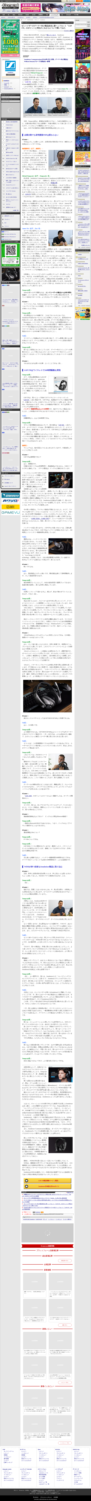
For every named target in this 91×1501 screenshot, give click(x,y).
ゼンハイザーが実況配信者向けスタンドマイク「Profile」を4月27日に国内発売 (45, 1198)
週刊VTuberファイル (10, 137)
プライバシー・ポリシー (46, 1497)
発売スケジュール (26, 1458)
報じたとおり (51, 35)
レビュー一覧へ (65, 1382)
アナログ (68, 14)
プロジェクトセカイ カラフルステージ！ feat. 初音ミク (83, 301)
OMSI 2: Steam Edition (83, 263)
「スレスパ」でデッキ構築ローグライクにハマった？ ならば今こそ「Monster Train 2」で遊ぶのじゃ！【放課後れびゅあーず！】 (34, 1319)
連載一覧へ (16, 210)
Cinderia (80, 254)
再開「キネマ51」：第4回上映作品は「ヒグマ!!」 (34, 1292)
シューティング (78, 1478)
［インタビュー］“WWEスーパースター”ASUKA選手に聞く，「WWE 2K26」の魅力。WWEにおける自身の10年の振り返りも (10, 428)
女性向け (40, 14)
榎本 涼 (67, 1219)
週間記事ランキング (9, 215)
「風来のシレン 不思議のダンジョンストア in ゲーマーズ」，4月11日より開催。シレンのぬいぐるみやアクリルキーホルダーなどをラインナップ (83, 187)
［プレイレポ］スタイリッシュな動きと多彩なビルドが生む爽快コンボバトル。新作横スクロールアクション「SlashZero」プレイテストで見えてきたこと (84, 218)
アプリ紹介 (42, 1478)
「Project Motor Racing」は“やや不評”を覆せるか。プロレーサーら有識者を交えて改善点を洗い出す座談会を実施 (60, 1435)
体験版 (5, 1455)
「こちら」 (53, 1491)
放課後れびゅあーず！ (11, 207)
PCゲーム (6, 231)
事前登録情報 (42, 1474)
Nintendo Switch (7, 239)
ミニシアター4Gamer (11, 191)
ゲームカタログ (78, 1484)
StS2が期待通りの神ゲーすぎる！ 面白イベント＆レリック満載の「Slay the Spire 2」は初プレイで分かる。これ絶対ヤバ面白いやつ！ (11, 385)
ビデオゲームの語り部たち (12, 188)
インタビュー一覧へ (65, 1443)
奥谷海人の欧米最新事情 (11, 121)
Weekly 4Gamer (9, 124)
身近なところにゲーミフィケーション (12, 200)
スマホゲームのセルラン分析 (12, 144)
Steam (79, 275)
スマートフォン (42, 1469)
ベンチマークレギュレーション (47, 17)
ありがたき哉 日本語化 (11, 197)
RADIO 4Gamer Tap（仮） (12, 158)
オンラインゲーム (9, 1451)
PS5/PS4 (20, 14)
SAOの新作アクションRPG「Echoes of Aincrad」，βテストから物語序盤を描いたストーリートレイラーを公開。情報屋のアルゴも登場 (83, 210)
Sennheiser (10, 72)
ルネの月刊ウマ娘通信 (11, 177)
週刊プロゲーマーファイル (12, 131)
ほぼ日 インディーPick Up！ (12, 155)
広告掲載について (8, 482)
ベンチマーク (60, 1480)
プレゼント (7, 219)
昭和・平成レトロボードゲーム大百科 (12, 181)
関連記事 (54, 183)
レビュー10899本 (6, 11)
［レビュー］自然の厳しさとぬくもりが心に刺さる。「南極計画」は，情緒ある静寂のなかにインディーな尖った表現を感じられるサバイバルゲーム (10, 405)
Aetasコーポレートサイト (10, 486)
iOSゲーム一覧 (43, 1482)
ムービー (28, 17)
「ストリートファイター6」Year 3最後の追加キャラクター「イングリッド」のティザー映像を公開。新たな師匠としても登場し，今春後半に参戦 (84, 195)
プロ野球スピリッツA (83, 258)
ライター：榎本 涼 (69, 30)
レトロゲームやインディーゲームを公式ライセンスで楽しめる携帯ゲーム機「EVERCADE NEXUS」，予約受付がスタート (83, 202)
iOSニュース (42, 1471)
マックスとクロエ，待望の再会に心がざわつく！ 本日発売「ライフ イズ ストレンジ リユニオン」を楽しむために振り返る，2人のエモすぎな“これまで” (10, 301)
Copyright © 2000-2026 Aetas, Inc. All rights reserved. (45, 1499)
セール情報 (42, 1476)
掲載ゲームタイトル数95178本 (10, 10)
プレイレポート (43, 1453)
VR (47, 14)
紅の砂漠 (80, 295)
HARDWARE (39, 1219)
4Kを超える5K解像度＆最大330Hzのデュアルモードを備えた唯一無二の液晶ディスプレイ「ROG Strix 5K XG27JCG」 (60, 1352)
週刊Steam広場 (9, 152)
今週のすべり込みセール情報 (12, 149)
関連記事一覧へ (70, 1192)
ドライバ (35, 17)
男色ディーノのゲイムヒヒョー (12, 140)
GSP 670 (28, 194)
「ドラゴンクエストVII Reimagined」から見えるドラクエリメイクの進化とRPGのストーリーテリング (10, 321)
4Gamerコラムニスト (11, 184)
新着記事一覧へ (65, 1260)
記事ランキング (8, 1462)
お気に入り (72, 1)
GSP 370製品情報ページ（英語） (48, 1180)
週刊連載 (6, 1458)
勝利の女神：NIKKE (82, 290)
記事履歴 (79, 1)
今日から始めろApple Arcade (12, 171)
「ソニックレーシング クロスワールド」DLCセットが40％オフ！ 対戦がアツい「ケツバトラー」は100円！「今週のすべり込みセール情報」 (60, 1294)
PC (8, 14)
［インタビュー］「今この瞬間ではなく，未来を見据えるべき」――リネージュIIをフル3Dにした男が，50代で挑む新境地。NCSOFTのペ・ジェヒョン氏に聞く (10, 448)
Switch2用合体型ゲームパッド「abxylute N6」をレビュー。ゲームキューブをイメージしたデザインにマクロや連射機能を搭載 (60, 1376)
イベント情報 (77, 1473)
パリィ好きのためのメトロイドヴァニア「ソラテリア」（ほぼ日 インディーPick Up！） (60, 1318)
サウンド (45, 1219)
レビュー (3, 17)
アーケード (76, 1469)
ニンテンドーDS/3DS (26, 1469)
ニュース (6, 83)
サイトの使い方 (19, 1)
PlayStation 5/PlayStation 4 (10, 236)
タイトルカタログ (26, 1460)
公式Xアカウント (9, 1)
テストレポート (11, 17)
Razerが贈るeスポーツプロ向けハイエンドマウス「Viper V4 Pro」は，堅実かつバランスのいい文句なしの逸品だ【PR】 (34, 1352)
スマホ (33, 14)
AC (62, 14)
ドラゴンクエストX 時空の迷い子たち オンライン (83, 269)
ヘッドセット (51, 1219)
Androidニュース (43, 1473)
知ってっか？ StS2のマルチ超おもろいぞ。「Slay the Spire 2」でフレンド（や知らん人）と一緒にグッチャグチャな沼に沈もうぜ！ (11, 364)
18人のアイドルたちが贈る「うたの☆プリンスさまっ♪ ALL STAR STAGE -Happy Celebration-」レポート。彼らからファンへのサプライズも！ (83, 179)
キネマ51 (8, 204)
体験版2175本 (15, 11)
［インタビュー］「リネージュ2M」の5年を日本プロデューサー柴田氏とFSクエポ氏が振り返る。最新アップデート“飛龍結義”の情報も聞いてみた (10, 469)
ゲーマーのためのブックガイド (12, 165)
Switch (27, 14)
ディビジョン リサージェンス (83, 280)
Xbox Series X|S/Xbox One (10, 234)
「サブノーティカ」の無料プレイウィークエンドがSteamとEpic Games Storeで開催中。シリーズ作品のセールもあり (83, 233)
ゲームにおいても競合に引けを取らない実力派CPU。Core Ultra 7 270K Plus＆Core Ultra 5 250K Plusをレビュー (34, 1376)
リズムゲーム (77, 1480)
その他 (76, 1482)
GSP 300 (61, 425)
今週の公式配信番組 (10, 134)
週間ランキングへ (86, 245)
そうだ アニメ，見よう (11, 161)
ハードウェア (54, 15)
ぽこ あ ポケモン (82, 286)
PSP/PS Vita (76, 1449)
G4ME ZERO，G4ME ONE (40, 518)
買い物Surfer (9, 194)
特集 (5, 84)
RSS (2, 1)
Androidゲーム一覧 (44, 1484)
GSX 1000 (28, 796)
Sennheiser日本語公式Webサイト (48, 1186)
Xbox (14, 14)
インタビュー (21, 17)
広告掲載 (56, 1497)
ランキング (86, 1)
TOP (3, 14)
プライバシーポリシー (9, 476)
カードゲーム (77, 1476)
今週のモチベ (9, 127)
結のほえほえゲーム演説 (11, 168)
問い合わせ (28, 1)
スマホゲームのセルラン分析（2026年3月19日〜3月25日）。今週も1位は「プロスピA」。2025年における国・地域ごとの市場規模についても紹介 (83, 172)
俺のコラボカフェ (10, 174)
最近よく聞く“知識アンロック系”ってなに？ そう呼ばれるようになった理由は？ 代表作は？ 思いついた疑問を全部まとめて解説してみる (11, 342)
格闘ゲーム (77, 1474)
